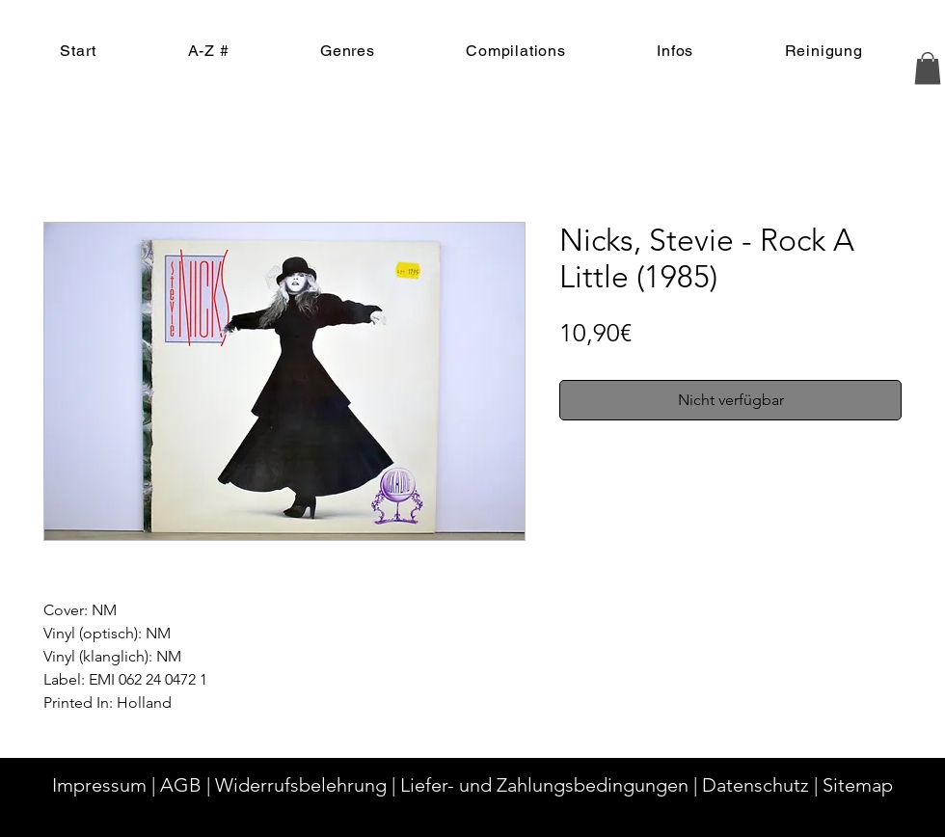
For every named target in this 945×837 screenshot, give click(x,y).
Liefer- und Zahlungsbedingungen (544, 784)
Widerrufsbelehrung (301, 784)
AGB (181, 784)
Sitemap (858, 784)
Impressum (99, 784)
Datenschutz (755, 784)
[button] (927, 68)
